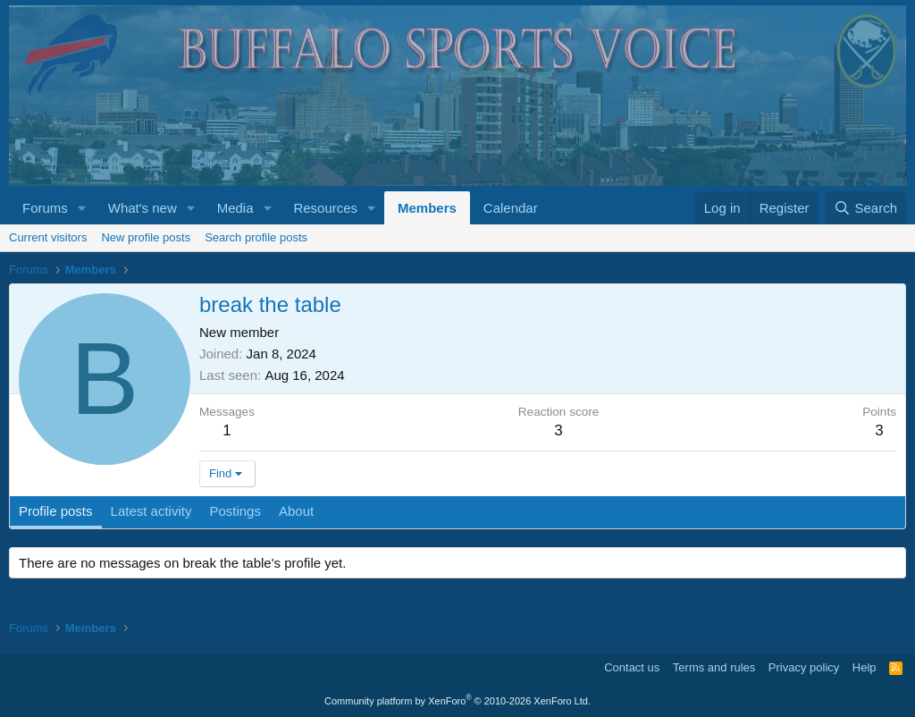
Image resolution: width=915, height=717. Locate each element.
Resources (325, 207)
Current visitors (48, 237)
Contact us (631, 667)
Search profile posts (256, 237)
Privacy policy (803, 667)
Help (864, 667)
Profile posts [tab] (56, 511)
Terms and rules (714, 667)
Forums (45, 207)
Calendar (510, 207)
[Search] (865, 207)
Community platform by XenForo (457, 701)
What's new (142, 207)
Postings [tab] (235, 511)
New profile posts (145, 237)
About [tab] (296, 511)
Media (235, 207)
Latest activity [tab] (151, 511)
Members (427, 207)
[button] (82, 207)
